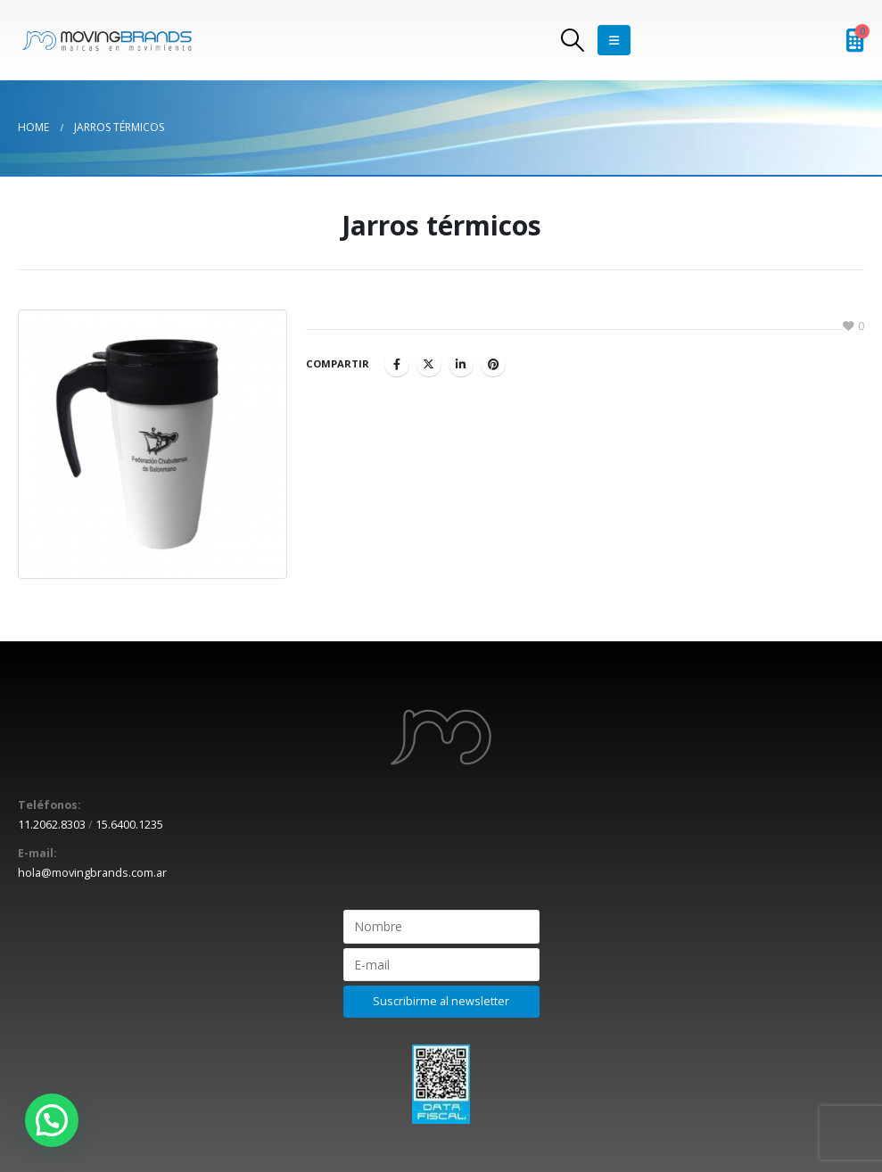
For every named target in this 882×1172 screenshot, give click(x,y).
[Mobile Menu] (614, 40)
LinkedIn (461, 363)
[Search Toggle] (572, 40)
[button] (51, 1120)
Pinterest (493, 363)
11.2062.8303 (52, 824)
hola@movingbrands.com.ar (92, 872)
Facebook (396, 363)
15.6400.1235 (129, 824)
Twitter (428, 363)
